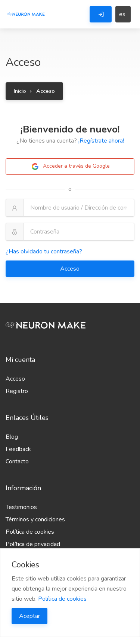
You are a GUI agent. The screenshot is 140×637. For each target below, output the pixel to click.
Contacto (17, 461)
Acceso (70, 269)
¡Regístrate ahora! (101, 141)
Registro (17, 391)
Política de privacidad (33, 544)
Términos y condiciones (35, 519)
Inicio (20, 91)
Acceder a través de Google (70, 166)
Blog (12, 437)
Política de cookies (30, 532)
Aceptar (29, 616)
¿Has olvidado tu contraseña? (44, 251)
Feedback (18, 449)
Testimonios (21, 507)
